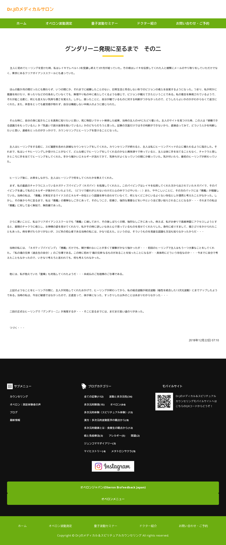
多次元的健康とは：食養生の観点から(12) (108, 428)
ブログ (14, 412)
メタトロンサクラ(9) (123, 451)
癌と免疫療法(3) (93, 435)
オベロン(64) (118, 404)
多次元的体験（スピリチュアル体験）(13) (108, 412)
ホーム (22, 23)
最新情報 (15, 420)
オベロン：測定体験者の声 (25, 404)
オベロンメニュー (113, 499)
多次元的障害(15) (94, 404)
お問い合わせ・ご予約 (192, 23)
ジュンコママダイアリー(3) (100, 443)
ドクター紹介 (147, 23)
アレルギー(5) (117, 435)
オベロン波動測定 (59, 23)
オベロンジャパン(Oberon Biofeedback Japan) (113, 487)
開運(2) (135, 435)
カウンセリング (19, 396)
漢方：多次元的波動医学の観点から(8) (106, 420)
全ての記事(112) (93, 396)
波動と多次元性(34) (120, 396)
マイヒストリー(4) (95, 451)
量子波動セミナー (104, 23)
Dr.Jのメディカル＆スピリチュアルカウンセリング (108, 535)
